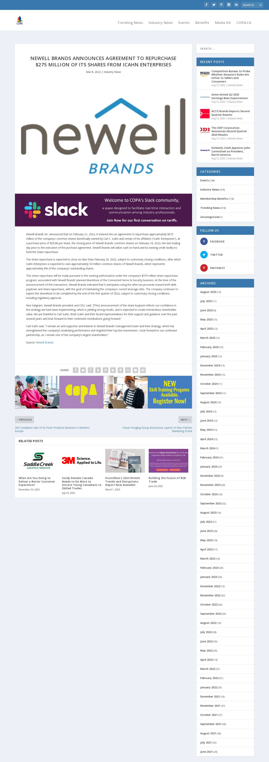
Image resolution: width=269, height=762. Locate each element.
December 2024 (210, 355)
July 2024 (206, 401)
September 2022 (210, 603)
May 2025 (206, 309)
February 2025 (209, 337)
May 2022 (206, 640)
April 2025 (206, 318)
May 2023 (206, 530)
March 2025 (207, 327)
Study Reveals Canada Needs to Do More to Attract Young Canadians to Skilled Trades (81, 473)
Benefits (202, 19)
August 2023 (208, 502)
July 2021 (206, 732)
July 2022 (206, 621)
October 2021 (209, 704)
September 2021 (210, 713)
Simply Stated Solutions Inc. (48, 757)
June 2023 (206, 520)
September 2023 (210, 493)
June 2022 (206, 631)
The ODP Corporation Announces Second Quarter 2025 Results (229, 121)
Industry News (161, 19)
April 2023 (206, 539)
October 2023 (209, 484)
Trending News (130, 19)
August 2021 (208, 723)
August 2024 (208, 392)
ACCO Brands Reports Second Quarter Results (230, 102)
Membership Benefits (214, 188)
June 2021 (206, 741)
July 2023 (206, 511)
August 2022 (208, 612)
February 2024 (209, 447)
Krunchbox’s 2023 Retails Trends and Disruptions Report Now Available (122, 471)
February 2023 (209, 557)
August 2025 (208, 281)
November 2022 (210, 585)
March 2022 (207, 658)
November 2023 (210, 474)
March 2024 (207, 438)
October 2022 (209, 594)
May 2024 (206, 419)
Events (184, 19)
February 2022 (209, 667)
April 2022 (206, 649)
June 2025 (206, 300)
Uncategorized (209, 206)
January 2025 (208, 346)
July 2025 (206, 291)
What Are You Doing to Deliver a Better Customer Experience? (37, 471)
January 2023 (208, 566)
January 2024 (208, 456)
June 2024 (206, 410)
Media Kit (223, 19)
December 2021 (210, 686)
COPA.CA (243, 19)
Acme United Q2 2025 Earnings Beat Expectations (229, 85)
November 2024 (210, 364)
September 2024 (210, 383)
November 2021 (210, 695)
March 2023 (207, 548)
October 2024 (209, 373)
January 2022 (208, 677)
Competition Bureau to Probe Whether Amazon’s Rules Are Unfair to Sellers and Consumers (230, 66)
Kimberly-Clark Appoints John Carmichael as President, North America (230, 141)
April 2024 (206, 429)
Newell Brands (44, 332)
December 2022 (210, 576)
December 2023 (210, 465)
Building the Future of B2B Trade (167, 469)
